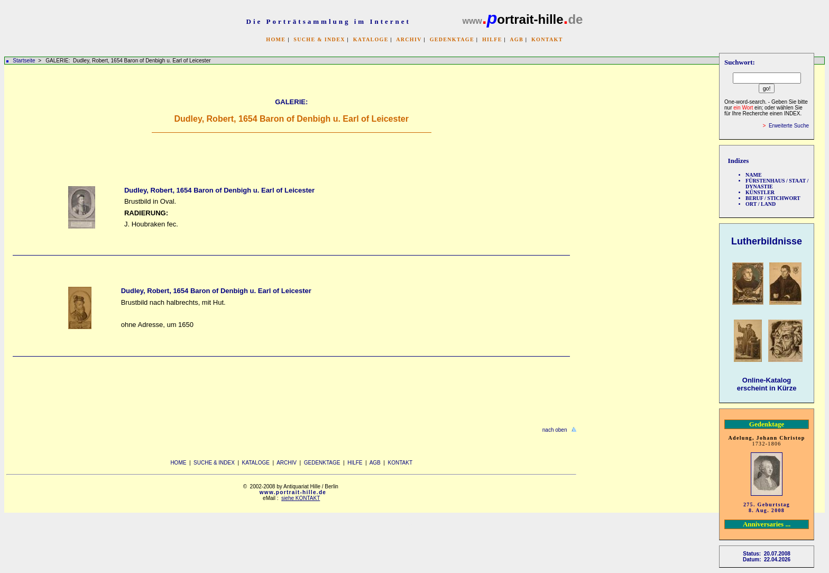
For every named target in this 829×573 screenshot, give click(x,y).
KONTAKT (547, 39)
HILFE (492, 39)
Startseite (24, 60)
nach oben (554, 430)
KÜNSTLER (760, 192)
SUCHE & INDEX (319, 39)
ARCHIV (408, 39)
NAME (753, 175)
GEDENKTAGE (452, 39)
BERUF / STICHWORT (772, 198)
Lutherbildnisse (766, 241)
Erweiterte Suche (789, 126)
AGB (516, 39)
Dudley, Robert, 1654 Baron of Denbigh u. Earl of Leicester (219, 190)
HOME (275, 39)
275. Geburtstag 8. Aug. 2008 (766, 507)
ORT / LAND (760, 204)
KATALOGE (371, 39)
